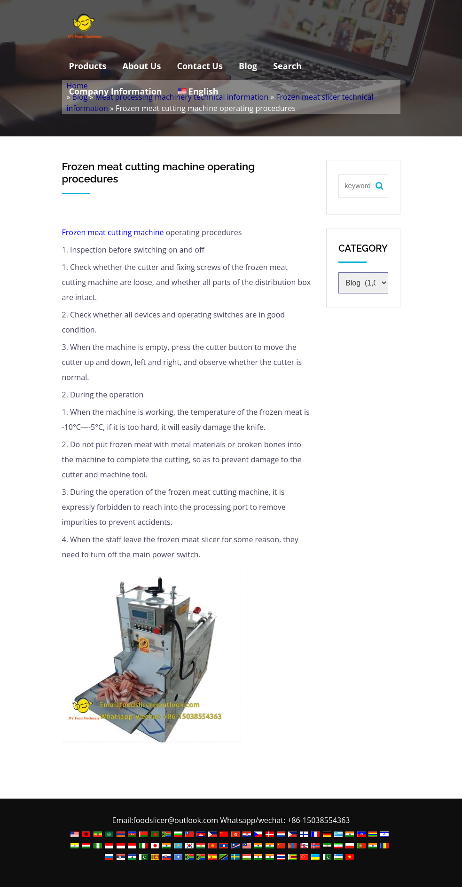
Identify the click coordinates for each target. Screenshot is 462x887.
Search (287, 65)
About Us (142, 65)
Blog (248, 65)
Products (88, 65)
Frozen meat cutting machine (113, 232)
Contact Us (200, 65)
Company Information (115, 91)
